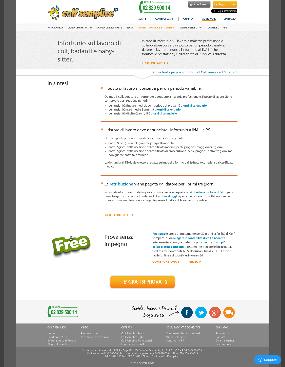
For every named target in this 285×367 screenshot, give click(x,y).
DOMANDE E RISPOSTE (109, 27)
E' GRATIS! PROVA (143, 282)
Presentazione (89, 333)
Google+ (215, 313)
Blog (130, 27)
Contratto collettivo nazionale (183, 333)
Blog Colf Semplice (58, 344)
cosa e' (142, 18)
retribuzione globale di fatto (207, 192)
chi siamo (229, 18)
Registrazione (226, 4)
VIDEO (193, 262)
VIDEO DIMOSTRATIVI (80, 27)
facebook (187, 312)
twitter (201, 312)
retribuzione (121, 184)
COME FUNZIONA (164, 262)
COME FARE (209, 18)
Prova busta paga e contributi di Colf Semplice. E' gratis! (193, 72)
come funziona (164, 18)
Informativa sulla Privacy (62, 340)
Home (51, 333)
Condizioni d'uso (57, 337)
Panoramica (223, 333)
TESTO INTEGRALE (154, 63)
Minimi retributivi (190, 27)
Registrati (159, 234)
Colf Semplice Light (132, 337)
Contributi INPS (217, 27)
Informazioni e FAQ (132, 344)
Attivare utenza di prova (95, 337)
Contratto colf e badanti (155, 27)
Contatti (220, 337)
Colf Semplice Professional (136, 340)
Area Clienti (200, 4)
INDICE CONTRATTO (117, 215)
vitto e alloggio (168, 196)
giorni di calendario (194, 105)
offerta (188, 18)
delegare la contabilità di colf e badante (198, 238)
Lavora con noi (224, 344)
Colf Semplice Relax (132, 333)
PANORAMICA (55, 27)
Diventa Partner (225, 340)
